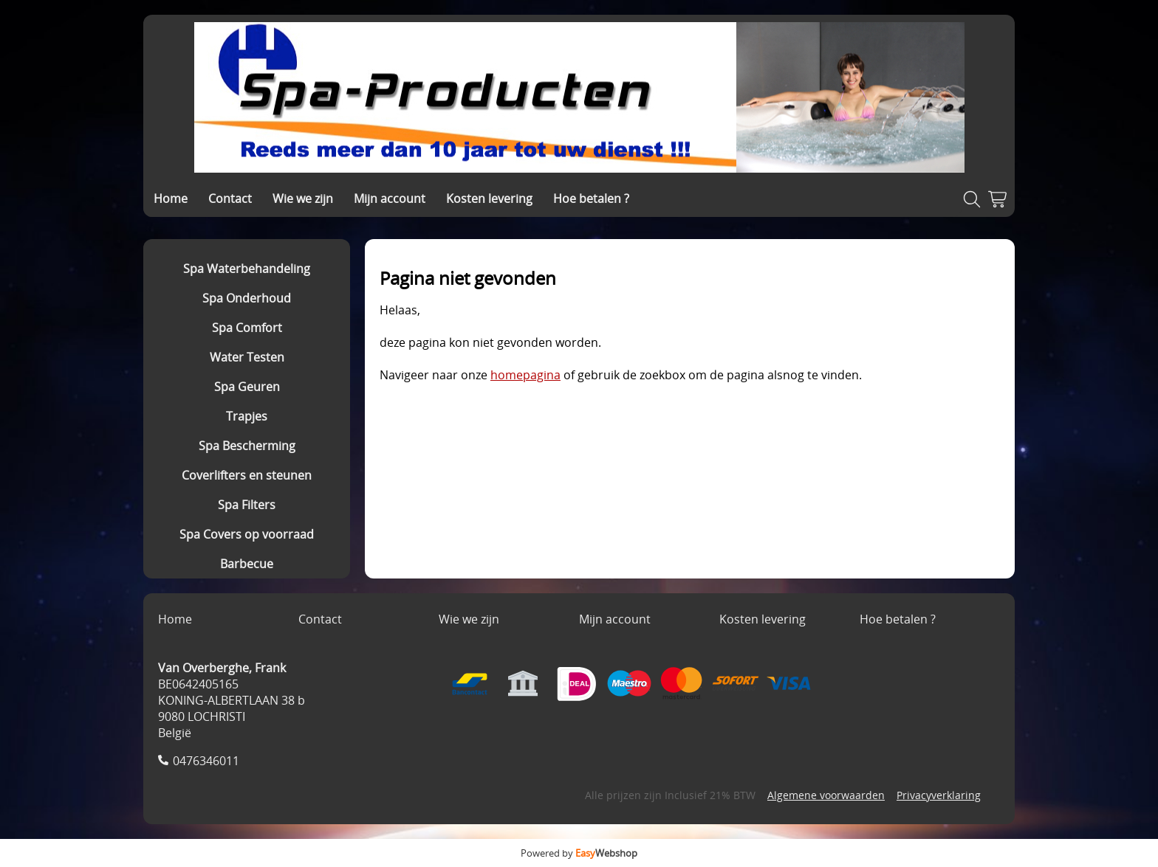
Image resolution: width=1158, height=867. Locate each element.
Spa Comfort (247, 327)
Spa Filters (246, 505)
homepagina (525, 375)
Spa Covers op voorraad (246, 534)
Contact (230, 198)
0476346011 (206, 761)
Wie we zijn (303, 198)
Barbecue (246, 564)
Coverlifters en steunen (247, 475)
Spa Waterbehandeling (246, 268)
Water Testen (247, 357)
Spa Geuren (247, 387)
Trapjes (246, 416)
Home (171, 198)
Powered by (579, 853)
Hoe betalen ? (591, 198)
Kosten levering (489, 198)
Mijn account (389, 198)
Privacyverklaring (939, 795)
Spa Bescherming (247, 446)
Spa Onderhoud (246, 298)
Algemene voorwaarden (826, 795)
